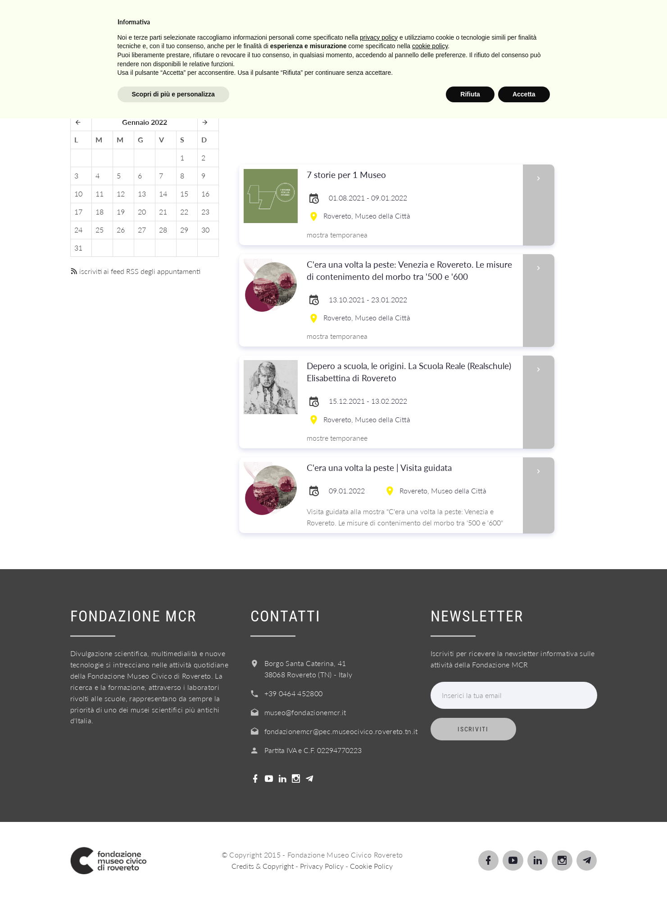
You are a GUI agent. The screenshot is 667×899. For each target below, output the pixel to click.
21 (163, 211)
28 (163, 229)
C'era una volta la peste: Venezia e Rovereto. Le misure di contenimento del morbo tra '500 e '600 (412, 271)
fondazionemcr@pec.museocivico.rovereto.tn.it (341, 731)
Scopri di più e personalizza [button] (173, 874)
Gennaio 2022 (144, 122)
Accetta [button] (524, 874)
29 (184, 229)
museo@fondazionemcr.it (305, 712)
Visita (230, 17)
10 (78, 193)
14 (163, 193)
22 (184, 211)
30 (205, 229)
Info (416, 17)
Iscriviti (473, 729)
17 (78, 211)
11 (99, 193)
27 (142, 229)
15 (184, 193)
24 (78, 229)
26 (121, 229)
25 (99, 229)
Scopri (275, 17)
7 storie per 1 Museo (412, 175)
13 (142, 193)
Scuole (323, 17)
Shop (568, 17)
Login (611, 17)
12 (121, 193)
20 (142, 211)
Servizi (373, 17)
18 (99, 211)
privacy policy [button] (379, 817)
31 (78, 247)
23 (205, 211)
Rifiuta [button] (470, 874)
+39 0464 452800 (293, 693)
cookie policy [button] (430, 826)
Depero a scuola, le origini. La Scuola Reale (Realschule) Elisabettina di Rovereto (412, 372)
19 (121, 211)
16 (205, 193)
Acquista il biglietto (491, 17)
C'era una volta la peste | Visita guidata (412, 468)
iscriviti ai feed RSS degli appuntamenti (135, 271)
